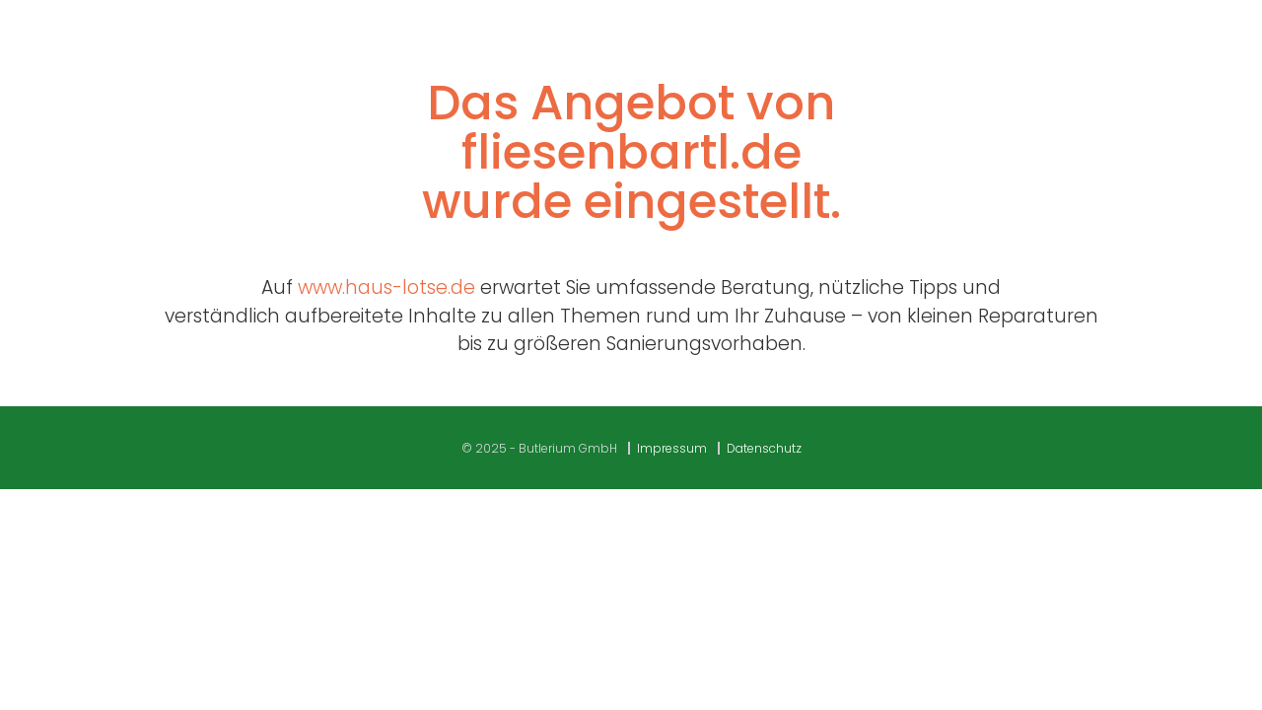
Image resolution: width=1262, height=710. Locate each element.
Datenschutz (764, 448)
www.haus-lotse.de (386, 287)
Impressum (672, 448)
